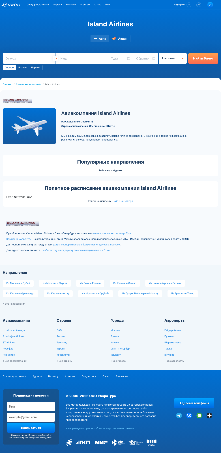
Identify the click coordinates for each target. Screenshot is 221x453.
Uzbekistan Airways (14, 330)
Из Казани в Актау (58, 293)
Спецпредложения (38, 4)
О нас (98, 4)
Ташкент (116, 354)
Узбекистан (63, 354)
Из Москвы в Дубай (18, 283)
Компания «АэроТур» (18, 239)
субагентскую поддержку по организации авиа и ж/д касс (77, 250)
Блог (108, 4)
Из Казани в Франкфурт (20, 293)
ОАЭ (59, 330)
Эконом (9, 67)
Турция (61, 348)
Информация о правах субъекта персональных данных (100, 428)
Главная (7, 84)
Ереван (115, 336)
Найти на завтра (123, 201)
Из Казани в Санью (124, 283)
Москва (115, 330)
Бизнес (22, 67)
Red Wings (9, 354)
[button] (182, 4)
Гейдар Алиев (172, 330)
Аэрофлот (8, 348)
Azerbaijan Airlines (13, 336)
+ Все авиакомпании (15, 361)
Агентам (85, 4)
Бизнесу (71, 4)
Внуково (169, 354)
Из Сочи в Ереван (90, 283)
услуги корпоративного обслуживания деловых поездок (86, 244)
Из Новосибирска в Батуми (165, 283)
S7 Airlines (9, 342)
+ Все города (118, 361)
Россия (61, 336)
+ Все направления (14, 303)
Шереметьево (172, 342)
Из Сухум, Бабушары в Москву (140, 293)
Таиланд (61, 342)
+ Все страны (64, 361)
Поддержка (89, 376)
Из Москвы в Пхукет (55, 283)
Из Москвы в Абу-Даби (95, 293)
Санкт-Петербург (121, 348)
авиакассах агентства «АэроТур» (111, 233)
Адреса (57, 4)
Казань (115, 342)
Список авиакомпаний (28, 84)
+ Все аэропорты (174, 361)
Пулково (169, 336)
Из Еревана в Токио (182, 293)
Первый (35, 67)
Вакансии (122, 376)
